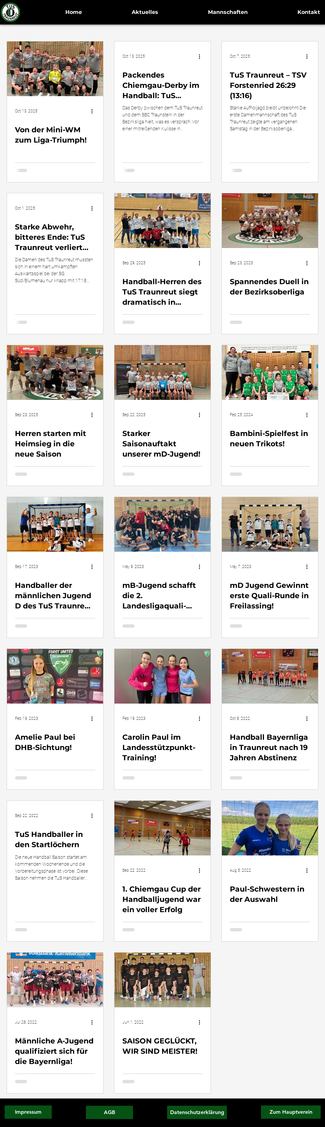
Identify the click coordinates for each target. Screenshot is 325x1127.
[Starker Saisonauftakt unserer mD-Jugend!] (162, 372)
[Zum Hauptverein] (291, 1112)
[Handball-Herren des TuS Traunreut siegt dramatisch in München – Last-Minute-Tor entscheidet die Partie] (162, 220)
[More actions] (94, 111)
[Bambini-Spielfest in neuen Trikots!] (270, 372)
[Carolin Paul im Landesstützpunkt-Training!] (162, 676)
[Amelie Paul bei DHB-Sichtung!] (55, 676)
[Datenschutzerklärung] (197, 1112)
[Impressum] (28, 1112)
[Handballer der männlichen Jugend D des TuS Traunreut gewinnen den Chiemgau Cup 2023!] (55, 524)
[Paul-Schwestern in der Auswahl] (270, 828)
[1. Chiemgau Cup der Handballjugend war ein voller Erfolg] (162, 828)
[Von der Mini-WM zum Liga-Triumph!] (55, 68)
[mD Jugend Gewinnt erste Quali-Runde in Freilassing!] (270, 524)
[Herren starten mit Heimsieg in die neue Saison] (55, 372)
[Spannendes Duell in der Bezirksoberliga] (270, 220)
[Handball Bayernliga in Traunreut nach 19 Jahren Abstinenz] (270, 676)
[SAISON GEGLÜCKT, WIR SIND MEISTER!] (162, 980)
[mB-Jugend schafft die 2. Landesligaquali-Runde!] (162, 524)
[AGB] (109, 1112)
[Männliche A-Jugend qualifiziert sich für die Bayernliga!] (55, 980)
